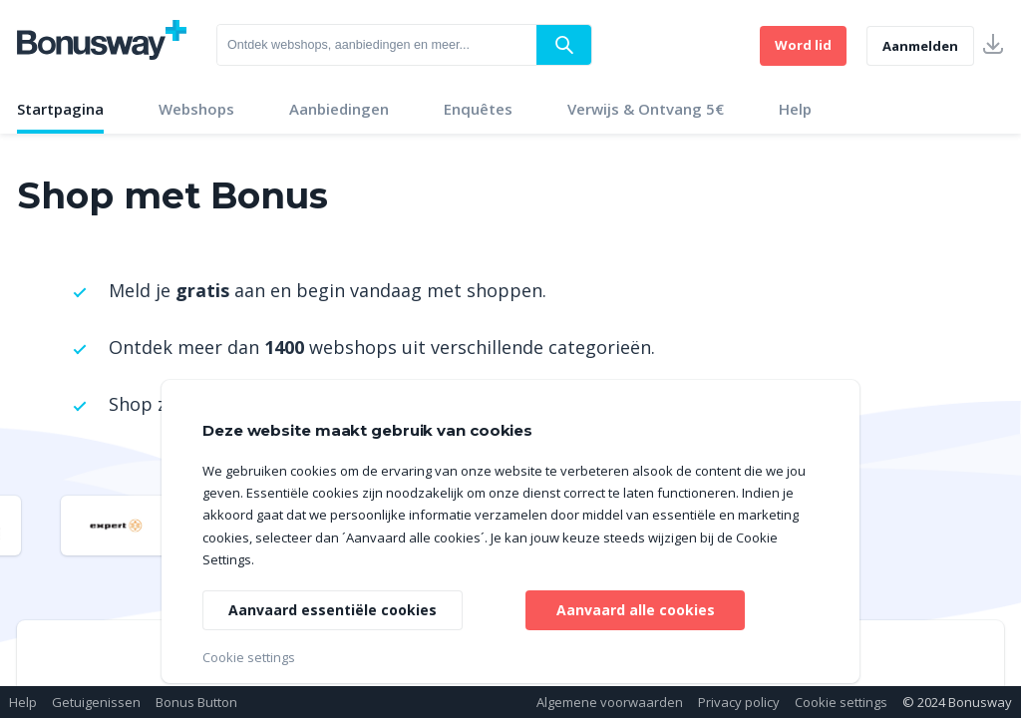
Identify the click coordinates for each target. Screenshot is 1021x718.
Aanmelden (920, 46)
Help (795, 109)
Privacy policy (739, 702)
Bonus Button (196, 702)
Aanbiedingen (339, 109)
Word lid (803, 45)
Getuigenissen (96, 702)
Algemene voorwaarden (609, 702)
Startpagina (60, 109)
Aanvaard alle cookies (635, 609)
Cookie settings (841, 702)
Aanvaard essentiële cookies (332, 609)
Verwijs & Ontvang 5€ (645, 109)
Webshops (196, 109)
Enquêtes (478, 109)
